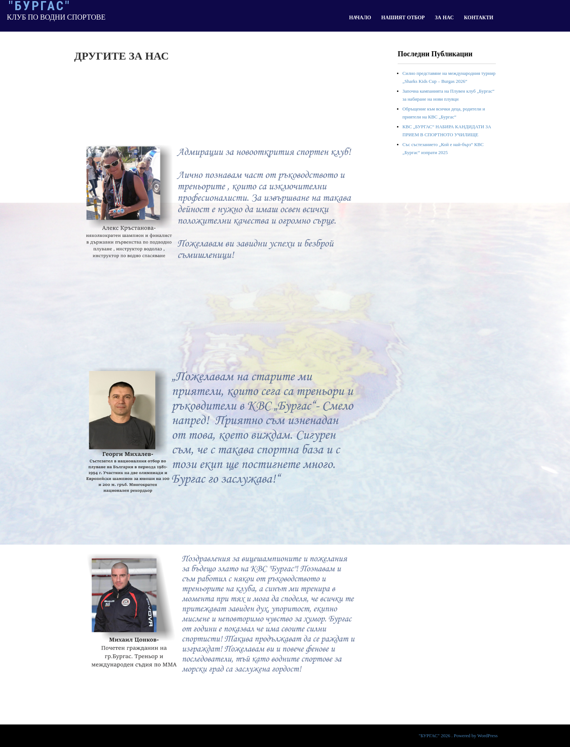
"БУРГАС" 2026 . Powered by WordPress (458, 735)
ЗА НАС (444, 18)
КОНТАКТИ (478, 18)
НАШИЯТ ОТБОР (403, 18)
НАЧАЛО (360, 18)
